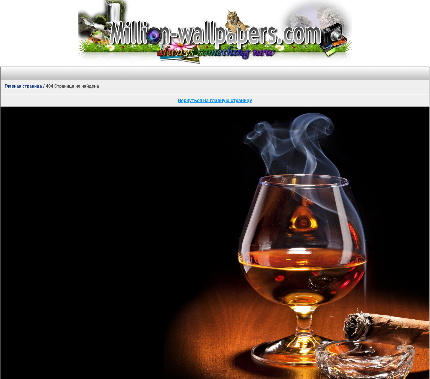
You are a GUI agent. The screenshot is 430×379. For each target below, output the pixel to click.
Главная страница (23, 86)
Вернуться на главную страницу (215, 100)
